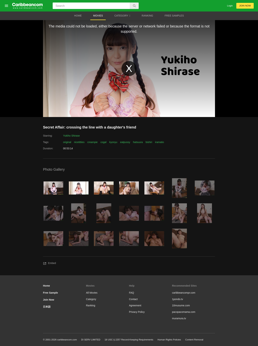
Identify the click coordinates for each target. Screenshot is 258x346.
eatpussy (125, 142)
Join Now (48, 299)
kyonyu (113, 142)
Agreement (135, 305)
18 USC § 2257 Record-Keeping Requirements (129, 339)
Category (91, 299)
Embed (49, 263)
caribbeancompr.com (183, 292)
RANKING (147, 15)
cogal (103, 142)
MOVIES (98, 15)
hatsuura (138, 142)
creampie (92, 142)
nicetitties (79, 142)
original (67, 142)
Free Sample (50, 292)
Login (230, 5)
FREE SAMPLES (174, 15)
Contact (133, 299)
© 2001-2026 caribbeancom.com (60, 339)
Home (46, 285)
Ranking (90, 305)
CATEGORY (122, 15)
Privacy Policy (137, 311)
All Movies (91, 292)
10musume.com (181, 305)
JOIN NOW (245, 5)
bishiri (149, 142)
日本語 (47, 306)
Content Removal (194, 339)
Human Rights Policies (169, 339)
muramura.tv (179, 318)
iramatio (159, 142)
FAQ (131, 292)
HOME (78, 15)
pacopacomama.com (183, 311)
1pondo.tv (177, 299)
